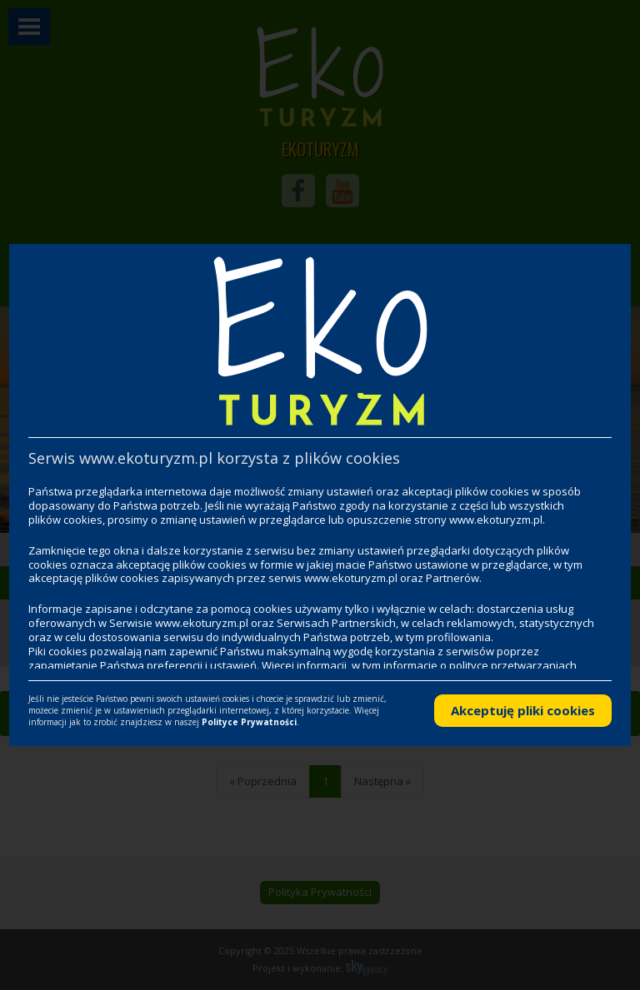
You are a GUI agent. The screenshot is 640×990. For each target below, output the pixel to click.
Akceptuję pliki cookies (523, 710)
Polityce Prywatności (249, 722)
